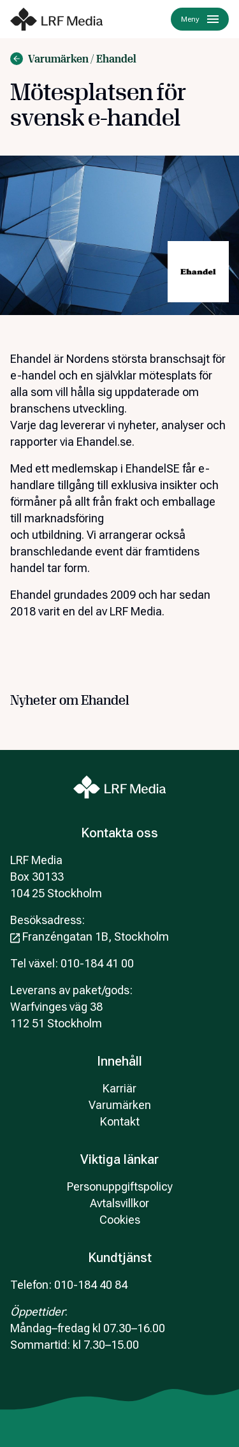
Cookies (119, 1219)
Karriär (119, 1088)
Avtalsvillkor (119, 1203)
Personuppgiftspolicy (120, 1186)
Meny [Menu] (200, 19)
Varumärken (120, 1105)
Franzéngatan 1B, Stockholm (89, 936)
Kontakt (120, 1121)
